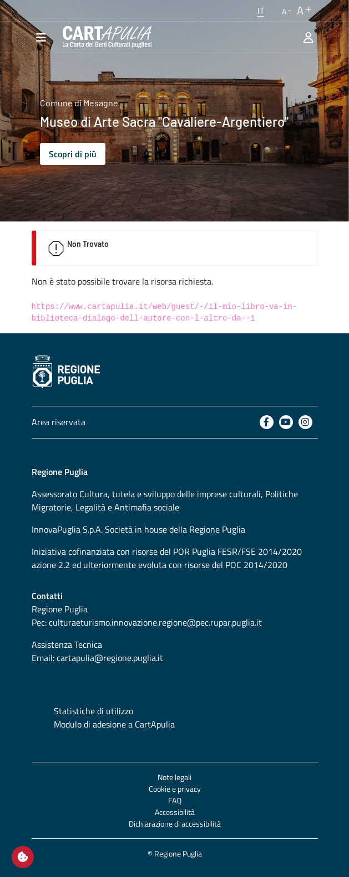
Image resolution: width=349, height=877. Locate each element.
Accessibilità (175, 812)
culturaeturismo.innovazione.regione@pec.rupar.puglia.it (155, 622)
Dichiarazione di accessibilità (175, 823)
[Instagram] (305, 422)
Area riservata (58, 422)
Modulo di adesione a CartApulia (114, 724)
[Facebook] (267, 422)
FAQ (174, 800)
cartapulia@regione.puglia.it (110, 657)
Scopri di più (73, 154)
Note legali (174, 777)
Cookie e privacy (175, 789)
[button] (260, 10)
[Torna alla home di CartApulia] (105, 37)
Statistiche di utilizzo (93, 711)
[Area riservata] (308, 37)
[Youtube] (286, 422)
